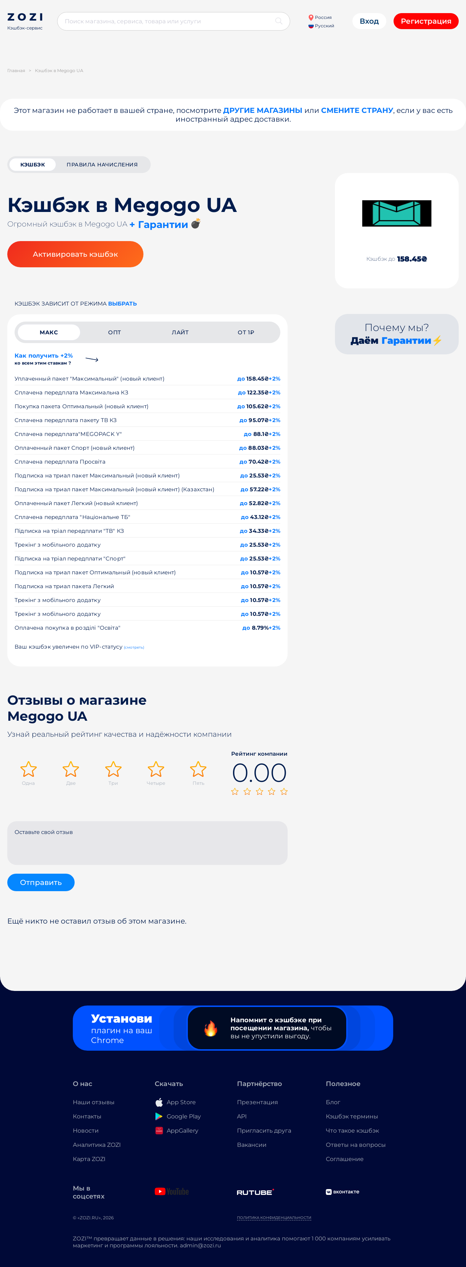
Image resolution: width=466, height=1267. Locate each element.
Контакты (87, 1116)
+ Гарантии (158, 225)
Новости (86, 1130)
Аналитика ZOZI (97, 1144)
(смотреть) (134, 647)
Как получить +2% (44, 359)
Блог (333, 1102)
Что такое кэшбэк (352, 1130)
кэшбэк (32, 164)
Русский (321, 25)
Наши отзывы (94, 1102)
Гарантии (406, 340)
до (241, 378)
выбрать (122, 303)
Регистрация (426, 21)
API (242, 1116)
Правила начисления (102, 164)
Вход (369, 21)
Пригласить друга (264, 1130)
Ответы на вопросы (356, 1144)
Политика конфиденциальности (274, 1217)
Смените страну (357, 110)
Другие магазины (263, 110)
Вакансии (251, 1144)
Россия (320, 17)
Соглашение (345, 1159)
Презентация (257, 1102)
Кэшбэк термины (352, 1116)
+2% (274, 378)
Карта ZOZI (89, 1159)
